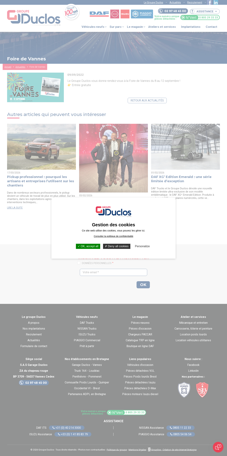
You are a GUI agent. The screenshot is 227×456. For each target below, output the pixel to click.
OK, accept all (88, 246)
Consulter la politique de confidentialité (113, 236)
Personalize (142, 246)
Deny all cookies (117, 246)
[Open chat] (218, 447)
